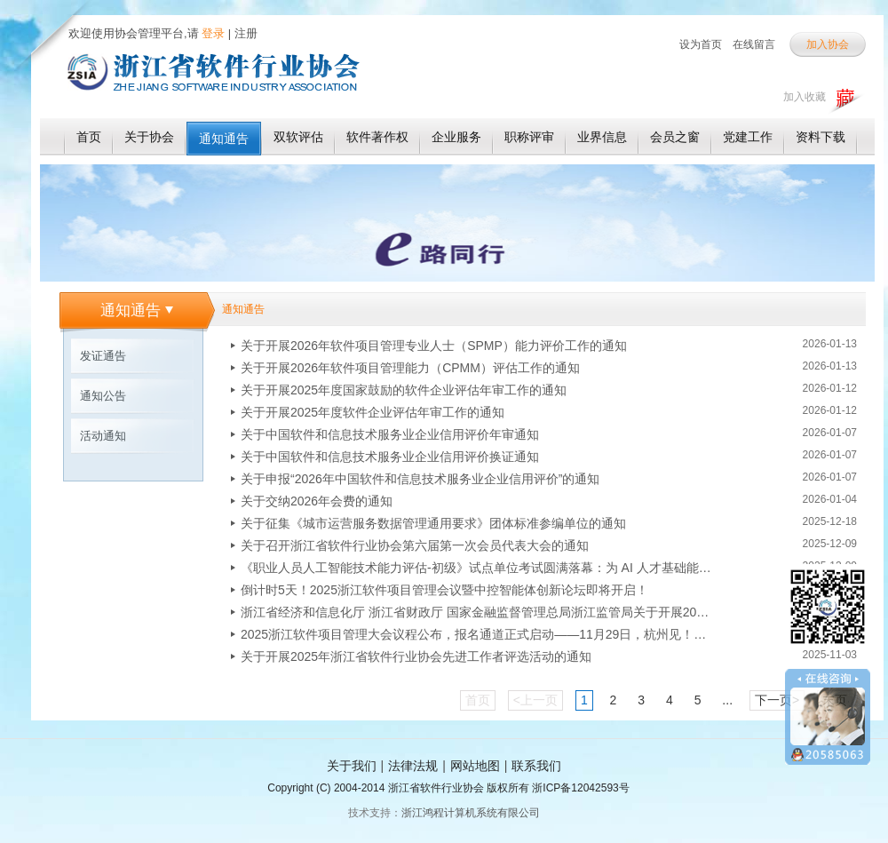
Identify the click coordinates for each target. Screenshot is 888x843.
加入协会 (827, 44)
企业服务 (456, 137)
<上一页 (535, 700)
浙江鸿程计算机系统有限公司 (470, 813)
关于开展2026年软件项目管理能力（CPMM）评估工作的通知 (410, 368)
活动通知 (103, 435)
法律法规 (413, 766)
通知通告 (224, 138)
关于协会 (149, 137)
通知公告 (103, 395)
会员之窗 (675, 137)
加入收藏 (804, 97)
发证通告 (103, 355)
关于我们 (352, 766)
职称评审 (529, 137)
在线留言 (754, 44)
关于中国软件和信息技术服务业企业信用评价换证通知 (390, 456)
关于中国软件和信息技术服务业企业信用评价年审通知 (390, 434)
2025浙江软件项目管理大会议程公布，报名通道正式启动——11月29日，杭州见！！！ (476, 634)
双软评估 (298, 137)
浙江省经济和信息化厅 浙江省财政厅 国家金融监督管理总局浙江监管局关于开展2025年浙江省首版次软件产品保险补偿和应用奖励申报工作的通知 (476, 612)
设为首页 (700, 44)
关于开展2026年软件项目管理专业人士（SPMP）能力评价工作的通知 (434, 345)
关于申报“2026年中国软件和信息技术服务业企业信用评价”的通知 (420, 479)
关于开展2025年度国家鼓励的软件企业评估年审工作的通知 (404, 390)
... (727, 700)
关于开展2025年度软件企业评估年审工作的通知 (372, 412)
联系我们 (536, 766)
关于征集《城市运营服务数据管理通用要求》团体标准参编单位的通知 (433, 523)
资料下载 (820, 137)
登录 (212, 33)
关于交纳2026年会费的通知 (316, 501)
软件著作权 (377, 137)
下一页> (777, 700)
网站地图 (475, 766)
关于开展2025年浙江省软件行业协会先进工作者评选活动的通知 (416, 656)
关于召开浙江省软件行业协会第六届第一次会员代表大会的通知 (415, 545)
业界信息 (602, 137)
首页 (88, 137)
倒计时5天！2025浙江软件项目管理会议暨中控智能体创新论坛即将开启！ (444, 590)
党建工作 (748, 137)
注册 (246, 33)
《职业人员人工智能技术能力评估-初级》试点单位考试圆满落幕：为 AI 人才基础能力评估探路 (476, 568)
